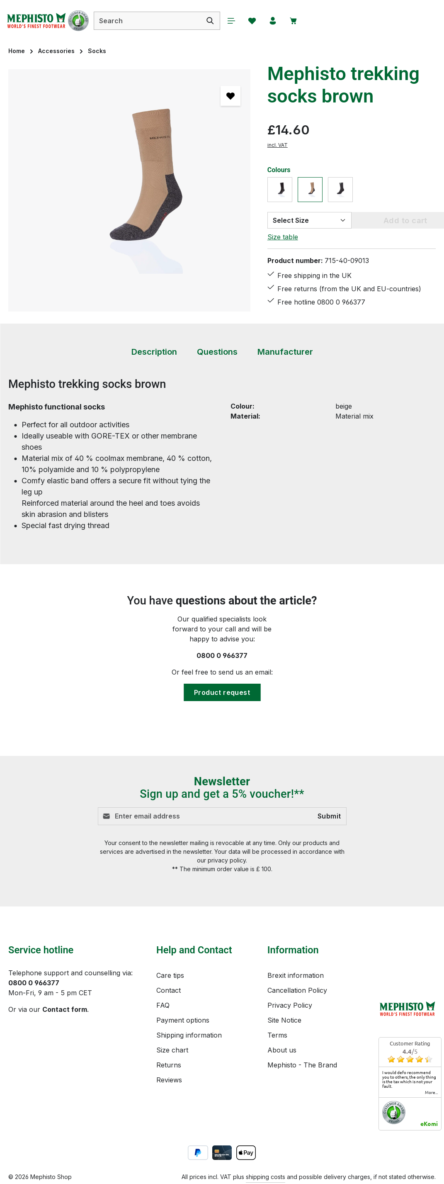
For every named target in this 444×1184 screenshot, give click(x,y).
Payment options (182, 1020)
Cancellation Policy (297, 990)
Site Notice (284, 1020)
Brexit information (295, 975)
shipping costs (265, 1176)
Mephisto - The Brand (302, 1065)
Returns (168, 1065)
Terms (277, 1035)
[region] (129, 190)
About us (281, 1050)
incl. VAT (277, 145)
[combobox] (147, 21)
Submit (329, 816)
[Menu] (231, 20)
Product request (222, 692)
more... (431, 1092)
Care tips (170, 975)
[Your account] (272, 20)
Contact (168, 990)
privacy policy (227, 860)
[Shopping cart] (293, 20)
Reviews (169, 1080)
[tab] (154, 352)
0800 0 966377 (222, 655)
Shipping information (189, 1035)
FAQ (163, 1005)
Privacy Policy (289, 1005)
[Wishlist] (252, 20)
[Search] (210, 21)
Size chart (172, 1050)
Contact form (64, 1009)
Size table (282, 237)
